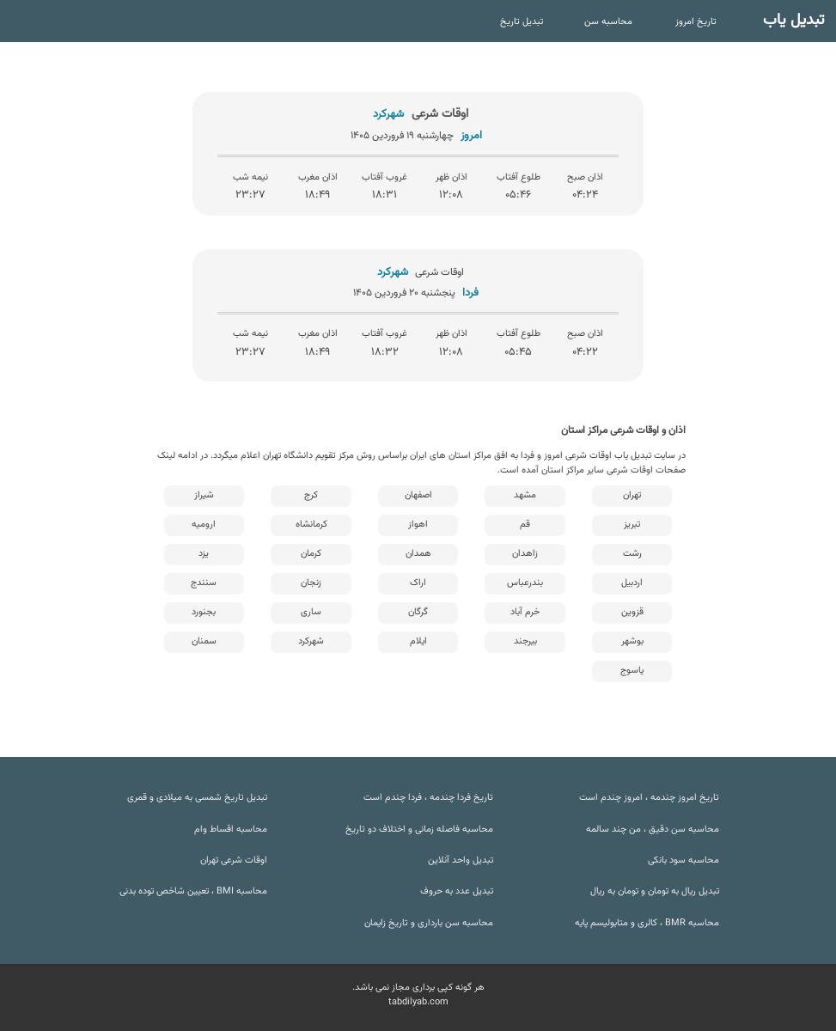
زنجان (311, 583)
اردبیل (632, 583)
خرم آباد (525, 612)
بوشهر (632, 641)
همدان (418, 553)
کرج (311, 495)
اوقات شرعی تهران (233, 860)
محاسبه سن (608, 22)
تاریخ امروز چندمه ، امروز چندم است (649, 797)
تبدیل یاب (794, 20)
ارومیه (204, 524)
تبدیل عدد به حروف (456, 891)
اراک (418, 583)
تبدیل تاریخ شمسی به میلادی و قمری (197, 797)
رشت (632, 553)
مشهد (525, 495)
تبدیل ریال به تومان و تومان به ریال (654, 891)
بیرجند (525, 641)
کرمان (311, 553)
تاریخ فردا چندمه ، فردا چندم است (428, 797)
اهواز (418, 524)
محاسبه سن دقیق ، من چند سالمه (652, 829)
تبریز (632, 524)
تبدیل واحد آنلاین (460, 860)
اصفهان (418, 495)
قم (525, 524)
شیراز (204, 495)
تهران (632, 495)
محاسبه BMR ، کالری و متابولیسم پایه (647, 923)
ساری (311, 612)
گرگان (418, 612)
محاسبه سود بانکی (683, 860)
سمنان (204, 641)
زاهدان (525, 553)
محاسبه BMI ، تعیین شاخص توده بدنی (193, 891)
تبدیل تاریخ (521, 22)
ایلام (418, 641)
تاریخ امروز (696, 22)
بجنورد (204, 612)
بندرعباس (525, 583)
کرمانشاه (311, 524)
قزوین (632, 612)
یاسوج (632, 670)
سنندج (204, 583)
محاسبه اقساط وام (230, 829)
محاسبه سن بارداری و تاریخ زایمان (428, 923)
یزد (203, 553)
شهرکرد (311, 641)
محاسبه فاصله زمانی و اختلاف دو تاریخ (419, 829)
